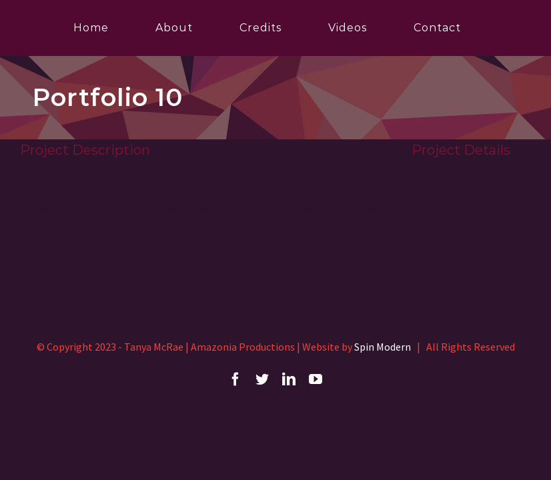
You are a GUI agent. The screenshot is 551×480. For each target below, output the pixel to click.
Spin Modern (382, 346)
